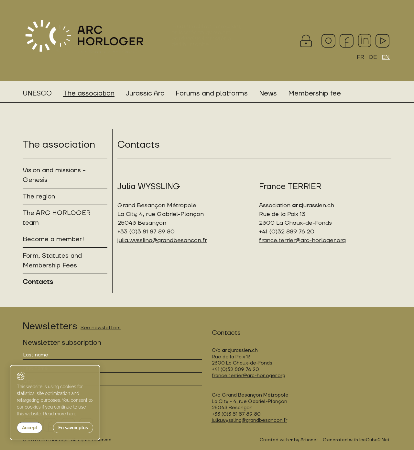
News (268, 93)
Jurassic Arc (145, 93)
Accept (29, 427)
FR (360, 57)
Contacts (38, 282)
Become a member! (53, 239)
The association (88, 93)
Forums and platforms (212, 93)
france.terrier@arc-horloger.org (302, 240)
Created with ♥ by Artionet (289, 440)
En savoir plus (73, 427)
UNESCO (37, 93)
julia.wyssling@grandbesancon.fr (162, 240)
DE (373, 57)
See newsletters (101, 328)
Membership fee (314, 93)
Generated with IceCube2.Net (356, 440)
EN (386, 57)
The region (39, 196)
